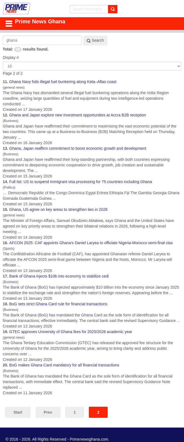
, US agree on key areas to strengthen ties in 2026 (58, 209)
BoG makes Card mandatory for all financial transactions (64, 365)
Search (95, 40)
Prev (48, 412)
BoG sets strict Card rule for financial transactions (58, 304)
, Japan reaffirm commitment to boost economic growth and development (77, 148)
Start (17, 412)
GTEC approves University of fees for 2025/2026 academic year (70, 331)
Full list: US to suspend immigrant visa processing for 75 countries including (80, 181)
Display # (11, 57)
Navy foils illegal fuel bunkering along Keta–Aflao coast (62, 81)
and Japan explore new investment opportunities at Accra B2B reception (77, 115)
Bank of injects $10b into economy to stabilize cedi (59, 276)
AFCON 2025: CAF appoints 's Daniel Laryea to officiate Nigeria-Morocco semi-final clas (91, 243)
